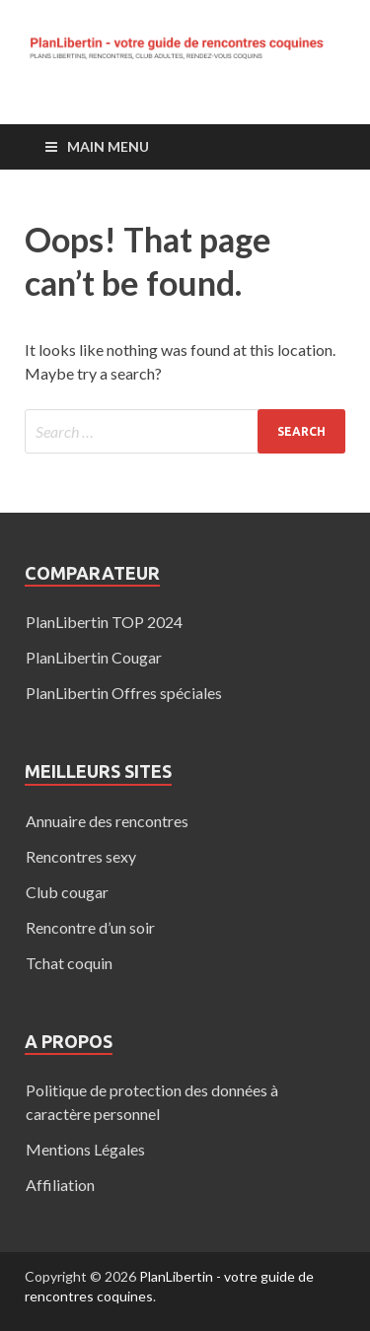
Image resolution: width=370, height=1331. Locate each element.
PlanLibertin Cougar (94, 657)
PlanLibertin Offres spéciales (124, 692)
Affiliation (60, 1184)
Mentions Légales (85, 1149)
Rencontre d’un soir (90, 927)
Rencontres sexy (81, 856)
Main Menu (108, 146)
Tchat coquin (69, 962)
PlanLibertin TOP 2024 (104, 621)
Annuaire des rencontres (107, 820)
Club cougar (67, 891)
